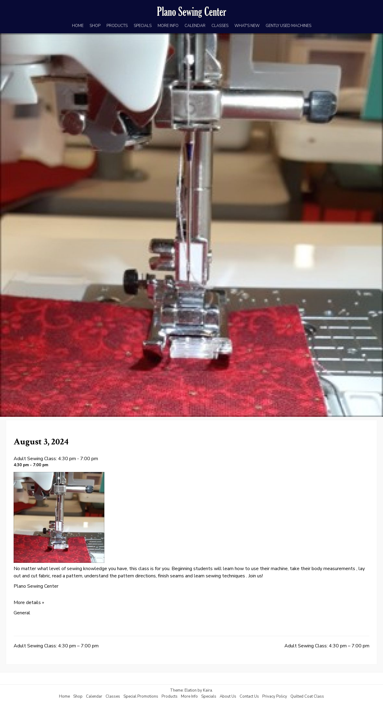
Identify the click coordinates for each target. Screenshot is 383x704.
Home (64, 696)
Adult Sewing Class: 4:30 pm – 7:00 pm (56, 646)
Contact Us (249, 696)
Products (170, 696)
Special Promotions (140, 696)
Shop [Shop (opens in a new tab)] (78, 696)
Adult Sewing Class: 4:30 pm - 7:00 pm (56, 458)
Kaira (207, 690)
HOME (77, 25)
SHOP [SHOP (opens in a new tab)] (95, 25)
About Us (228, 696)
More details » (29, 602)
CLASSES (219, 25)
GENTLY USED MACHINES (288, 25)
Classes (113, 696)
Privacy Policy (274, 696)
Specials (208, 696)
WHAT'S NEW (247, 25)
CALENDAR (195, 25)
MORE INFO (168, 25)
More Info (189, 696)
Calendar (94, 696)
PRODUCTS (117, 25)
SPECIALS (143, 25)
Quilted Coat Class (307, 696)
